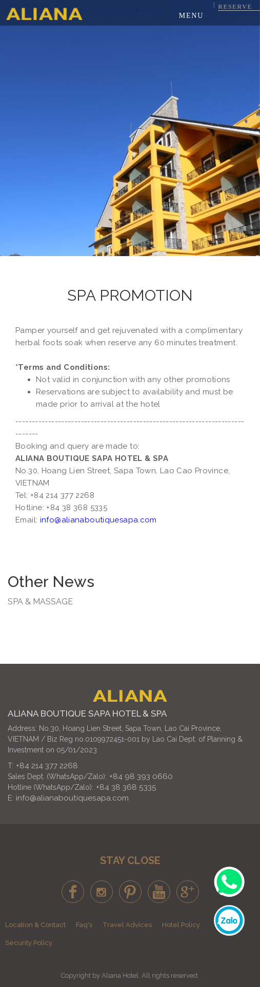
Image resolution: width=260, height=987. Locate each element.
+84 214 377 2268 (47, 765)
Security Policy (28, 943)
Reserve (235, 6)
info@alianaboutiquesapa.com (72, 798)
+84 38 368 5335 (126, 787)
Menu (191, 15)
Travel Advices (127, 925)
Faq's (84, 925)
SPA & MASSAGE (40, 601)
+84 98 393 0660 (141, 776)
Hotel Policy (181, 925)
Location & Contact (35, 925)
